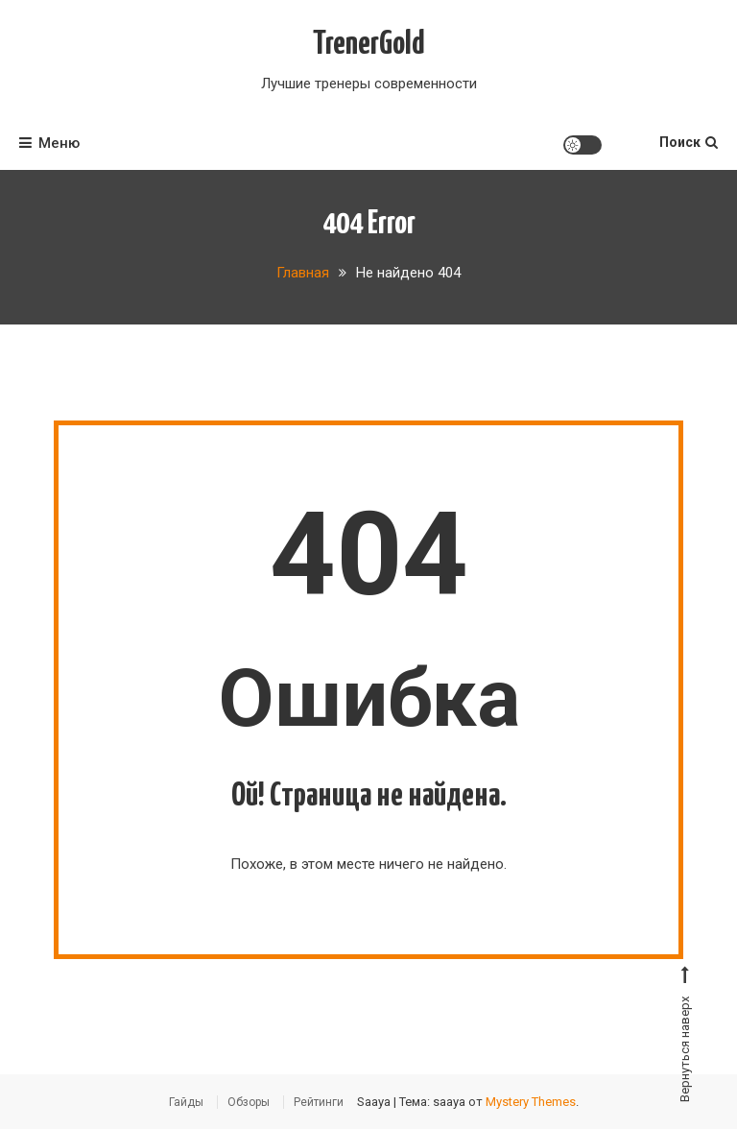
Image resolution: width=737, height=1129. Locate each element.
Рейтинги (319, 1102)
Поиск (688, 142)
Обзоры (248, 1102)
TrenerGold (369, 44)
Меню (49, 143)
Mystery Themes (531, 1101)
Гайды (186, 1102)
